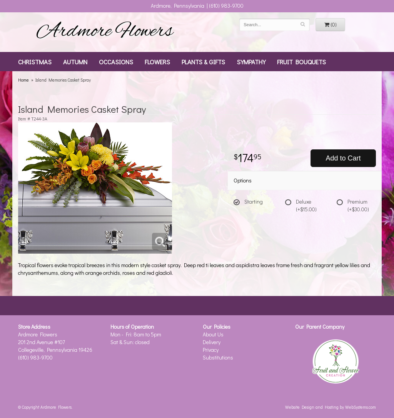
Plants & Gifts (203, 61)
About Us (213, 334)
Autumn (75, 61)
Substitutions (218, 357)
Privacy (211, 349)
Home (23, 80)
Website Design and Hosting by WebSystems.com (330, 407)
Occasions (116, 61)
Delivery (211, 342)
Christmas (35, 61)
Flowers (157, 61)
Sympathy (251, 61)
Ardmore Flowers (105, 32)
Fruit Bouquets (301, 61)
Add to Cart (343, 158)
